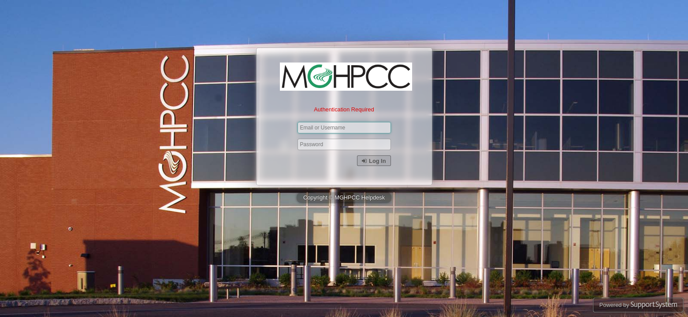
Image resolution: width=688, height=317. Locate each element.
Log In (374, 161)
